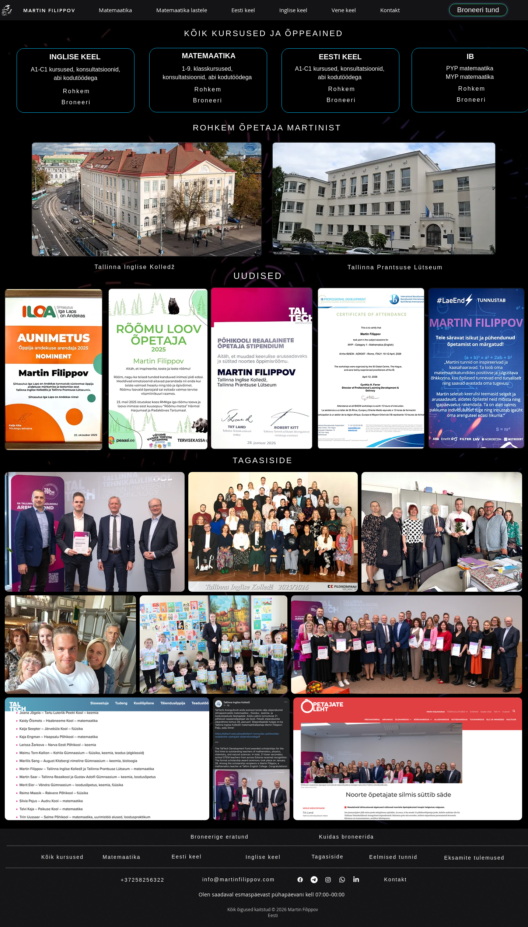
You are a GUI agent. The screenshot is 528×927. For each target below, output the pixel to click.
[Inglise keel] (263, 857)
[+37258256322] (143, 879)
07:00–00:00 (330, 894)
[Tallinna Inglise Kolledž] (135, 267)
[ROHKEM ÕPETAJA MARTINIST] (267, 128)
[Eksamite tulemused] (474, 858)
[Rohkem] (76, 91)
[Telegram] (314, 879)
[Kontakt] (396, 879)
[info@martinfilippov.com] (239, 879)
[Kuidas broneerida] (346, 837)
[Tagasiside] (328, 857)
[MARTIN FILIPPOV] (49, 10)
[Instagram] (328, 879)
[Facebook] (300, 879)
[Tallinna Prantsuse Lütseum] (395, 267)
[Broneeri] (76, 102)
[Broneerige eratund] (219, 837)
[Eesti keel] (186, 856)
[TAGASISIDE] (262, 460)
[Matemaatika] (121, 857)
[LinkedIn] (356, 879)
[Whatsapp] (342, 879)
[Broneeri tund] (478, 10)
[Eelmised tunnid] (393, 857)
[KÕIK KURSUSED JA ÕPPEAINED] (264, 33)
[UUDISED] (258, 276)
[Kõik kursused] (63, 857)
